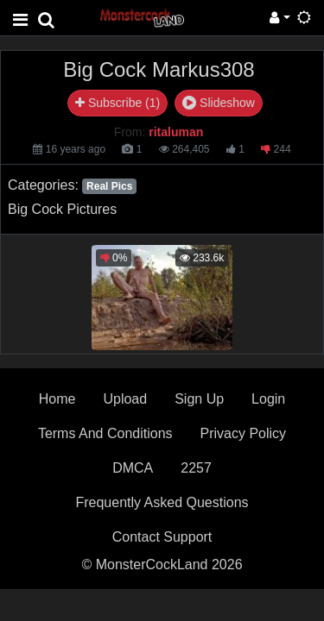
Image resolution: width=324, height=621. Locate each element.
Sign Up (199, 399)
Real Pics (109, 186)
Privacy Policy (243, 433)
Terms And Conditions (105, 433)
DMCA (132, 468)
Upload (125, 399)
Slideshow (218, 103)
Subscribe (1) (117, 103)
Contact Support (162, 537)
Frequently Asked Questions (161, 502)
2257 (196, 468)
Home (57, 399)
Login (268, 399)
